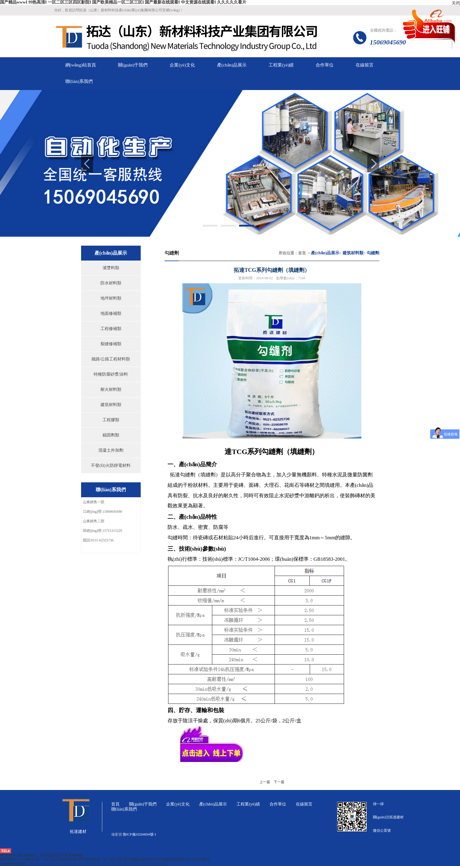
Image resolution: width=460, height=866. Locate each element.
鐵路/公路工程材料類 (111, 359)
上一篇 (264, 782)
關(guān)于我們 (143, 804)
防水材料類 (110, 283)
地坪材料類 (110, 298)
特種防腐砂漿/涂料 (111, 374)
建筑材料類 (110, 404)
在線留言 (304, 804)
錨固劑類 (111, 435)
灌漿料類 (111, 268)
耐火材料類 (110, 389)
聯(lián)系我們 (124, 809)
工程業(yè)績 (248, 804)
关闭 (456, 3)
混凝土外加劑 (110, 450)
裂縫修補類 (110, 344)
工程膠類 (111, 420)
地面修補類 (110, 313)
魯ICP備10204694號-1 (140, 834)
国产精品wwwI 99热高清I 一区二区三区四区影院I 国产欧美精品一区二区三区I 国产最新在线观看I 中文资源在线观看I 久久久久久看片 (123, 2)
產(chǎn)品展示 (213, 804)
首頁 (302, 253)
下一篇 (279, 782)
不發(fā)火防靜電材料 (110, 465)
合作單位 (278, 804)
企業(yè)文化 (178, 804)
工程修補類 (110, 328)
